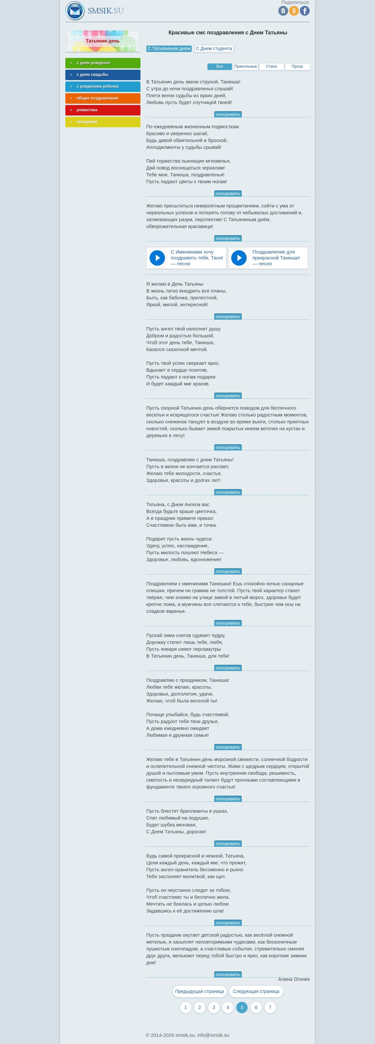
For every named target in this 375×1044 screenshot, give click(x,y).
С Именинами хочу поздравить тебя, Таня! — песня (197, 257)
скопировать (228, 114)
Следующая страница (256, 991)
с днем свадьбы (92, 74)
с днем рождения (93, 63)
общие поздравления (97, 98)
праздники (87, 121)
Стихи (271, 66)
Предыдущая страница (199, 991)
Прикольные (245, 66)
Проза (297, 66)
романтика (87, 110)
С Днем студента (214, 48)
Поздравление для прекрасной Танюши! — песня (276, 257)
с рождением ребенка (98, 86)
